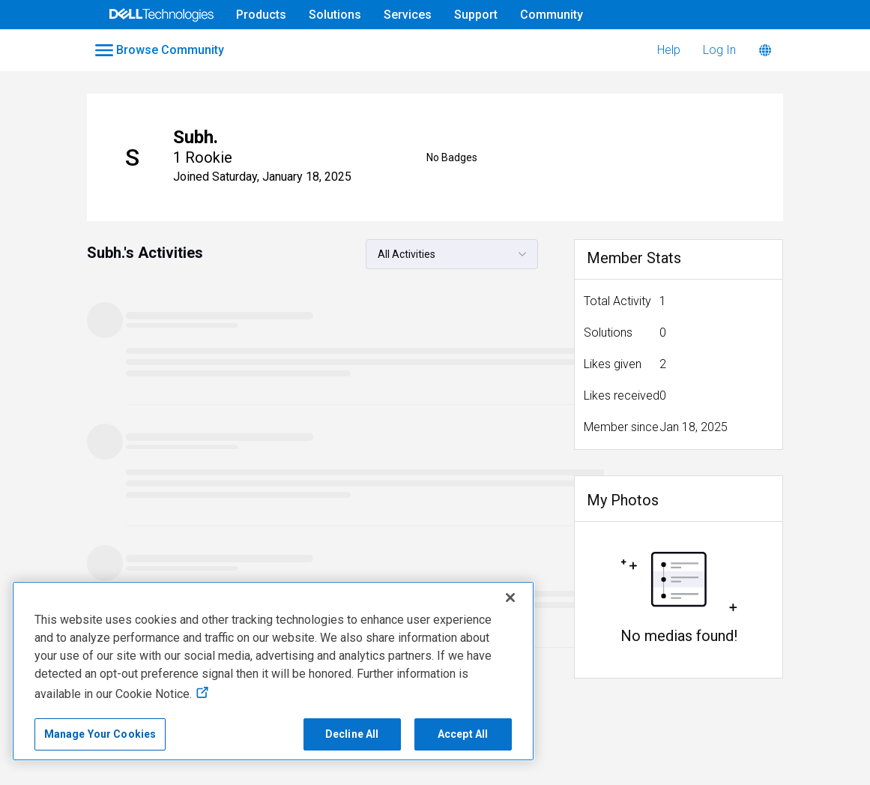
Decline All (352, 734)
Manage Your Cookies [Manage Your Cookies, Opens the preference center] (100, 734)
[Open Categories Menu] (161, 50)
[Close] (510, 597)
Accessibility (47, 763)
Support (476, 14)
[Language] (765, 50)
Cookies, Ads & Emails (666, 739)
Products (261, 14)
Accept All (463, 734)
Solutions (335, 14)
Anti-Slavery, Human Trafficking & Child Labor (212, 763)
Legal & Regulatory (789, 739)
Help (668, 50)
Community (551, 14)
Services (408, 14)
